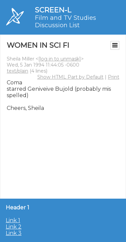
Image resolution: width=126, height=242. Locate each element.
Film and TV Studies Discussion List (65, 21)
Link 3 (14, 233)
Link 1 (13, 220)
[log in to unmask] (59, 59)
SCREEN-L (53, 10)
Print (113, 77)
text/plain (17, 71)
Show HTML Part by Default (70, 77)
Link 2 (14, 227)
